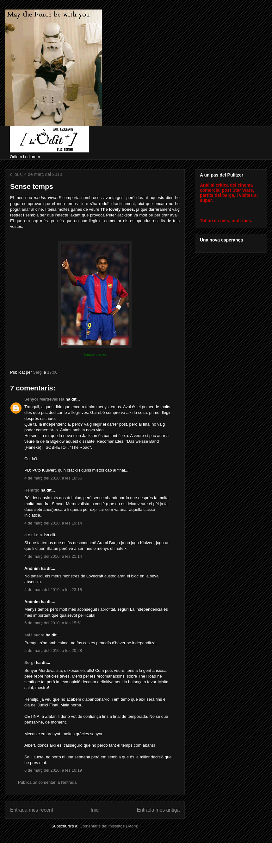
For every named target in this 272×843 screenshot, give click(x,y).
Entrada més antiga (158, 810)
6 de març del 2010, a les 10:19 (53, 770)
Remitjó (32, 490)
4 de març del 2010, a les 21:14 (53, 556)
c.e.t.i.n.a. (33, 534)
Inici (95, 810)
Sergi (29, 662)
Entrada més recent (31, 810)
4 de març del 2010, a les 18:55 (53, 478)
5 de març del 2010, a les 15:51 (53, 623)
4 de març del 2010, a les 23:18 (53, 589)
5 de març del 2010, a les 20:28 (53, 650)
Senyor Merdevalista (44, 399)
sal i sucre (34, 635)
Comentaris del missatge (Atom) (109, 826)
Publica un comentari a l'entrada (47, 782)
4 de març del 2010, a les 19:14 (53, 523)
